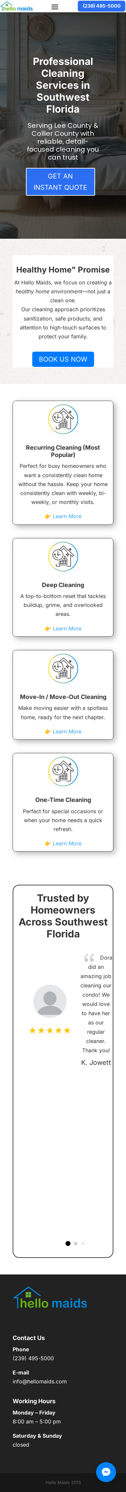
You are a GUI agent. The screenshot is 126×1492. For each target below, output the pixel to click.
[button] (67, 1243)
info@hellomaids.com (40, 1381)
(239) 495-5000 (102, 6)
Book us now (63, 359)
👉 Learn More (63, 516)
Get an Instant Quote (60, 181)
